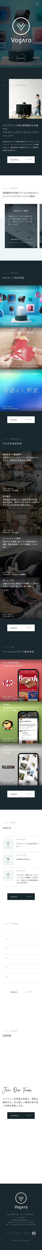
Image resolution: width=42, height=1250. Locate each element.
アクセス (27, 1233)
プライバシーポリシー (14, 1233)
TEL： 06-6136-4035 (13, 1224)
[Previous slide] (6, 58)
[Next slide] (35, 58)
